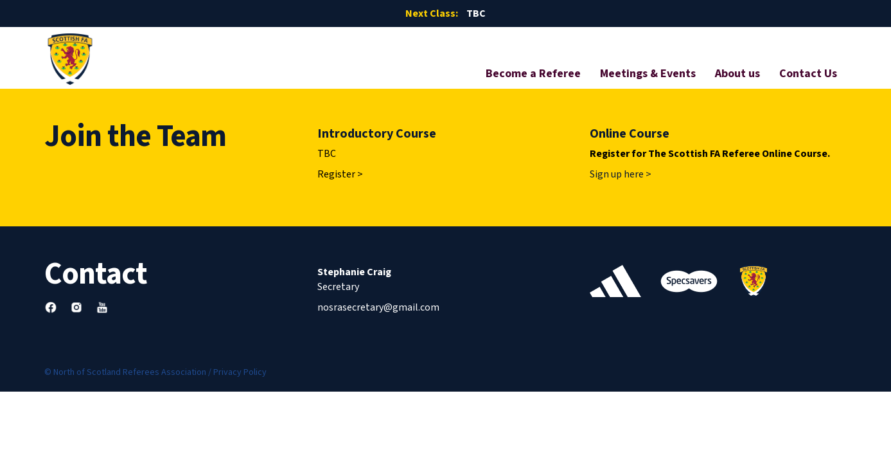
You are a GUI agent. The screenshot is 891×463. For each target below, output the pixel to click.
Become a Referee (533, 74)
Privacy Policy (240, 372)
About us (737, 74)
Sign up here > (620, 174)
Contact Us (808, 74)
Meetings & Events (648, 74)
